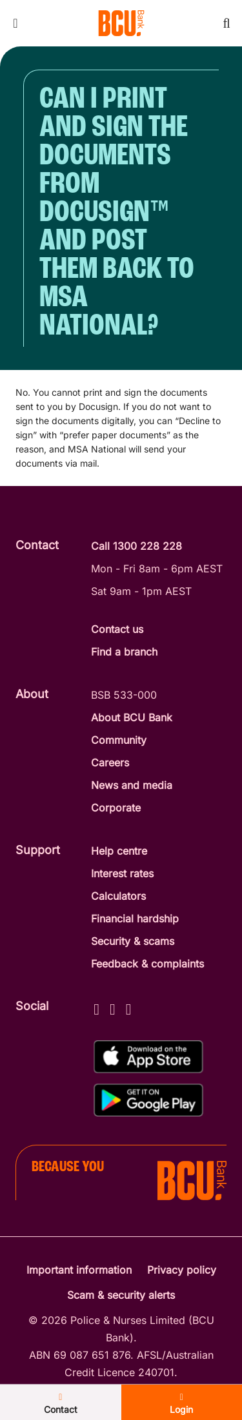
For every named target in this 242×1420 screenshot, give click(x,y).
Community (118, 740)
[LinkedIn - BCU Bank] (129, 1007)
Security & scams (132, 941)
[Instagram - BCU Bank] (113, 1007)
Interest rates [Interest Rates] (122, 873)
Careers (110, 762)
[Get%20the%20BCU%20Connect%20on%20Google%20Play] (148, 1100)
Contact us (117, 629)
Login (181, 1404)
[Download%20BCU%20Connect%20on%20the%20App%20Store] (148, 1056)
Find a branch (124, 651)
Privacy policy (181, 1269)
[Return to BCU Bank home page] (121, 23)
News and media (131, 785)
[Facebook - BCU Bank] (96, 1007)
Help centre (119, 850)
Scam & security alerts (121, 1295)
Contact (60, 1404)
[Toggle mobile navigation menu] (15, 23)
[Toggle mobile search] (226, 23)
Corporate (116, 807)
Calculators (118, 896)
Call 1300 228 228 (136, 546)
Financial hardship (135, 918)
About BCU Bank (131, 717)
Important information (79, 1269)
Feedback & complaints (147, 963)
